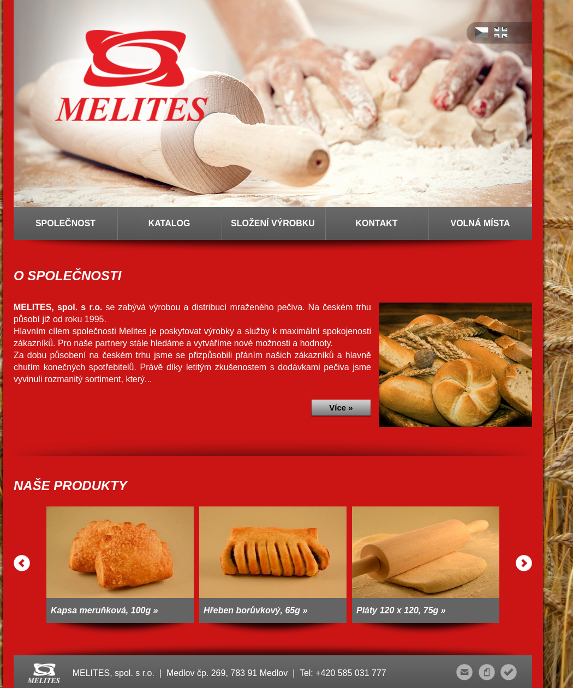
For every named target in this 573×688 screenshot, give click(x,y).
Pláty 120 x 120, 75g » (401, 610)
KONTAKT (376, 223)
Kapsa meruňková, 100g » (104, 610)
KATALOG (169, 223)
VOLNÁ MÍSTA (480, 223)
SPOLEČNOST (65, 223)
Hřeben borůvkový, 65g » (255, 610)
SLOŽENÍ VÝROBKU (273, 223)
